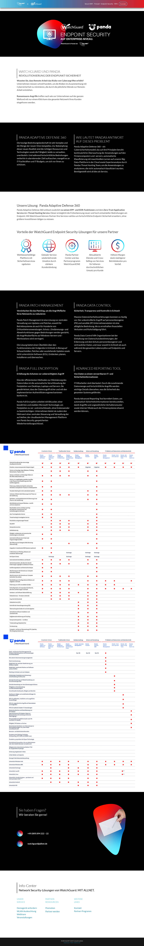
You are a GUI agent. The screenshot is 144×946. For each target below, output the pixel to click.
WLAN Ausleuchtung (26, 911)
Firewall (97, 4)
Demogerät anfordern (27, 908)
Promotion (50, 908)
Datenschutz (77, 942)
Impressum (67, 942)
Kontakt (123, 4)
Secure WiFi (89, 4)
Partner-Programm (82, 911)
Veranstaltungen (24, 917)
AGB (71, 942)
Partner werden (52, 911)
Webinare (21, 914)
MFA (116, 4)
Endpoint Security (107, 4)
